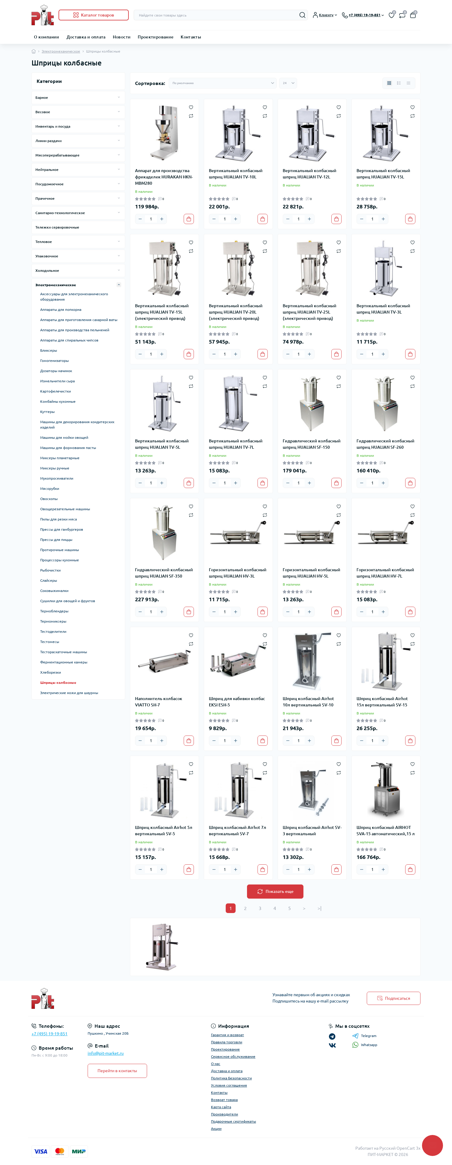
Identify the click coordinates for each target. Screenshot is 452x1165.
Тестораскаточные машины (63, 652)
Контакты (191, 37)
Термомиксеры (53, 621)
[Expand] (118, 97)
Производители (224, 1114)
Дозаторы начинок (56, 371)
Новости (122, 37)
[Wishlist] (191, 107)
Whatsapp (364, 1045)
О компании (46, 37)
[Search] (303, 15)
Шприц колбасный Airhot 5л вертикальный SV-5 (163, 830)
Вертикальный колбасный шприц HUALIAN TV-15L (383, 173)
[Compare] (191, 115)
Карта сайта (221, 1107)
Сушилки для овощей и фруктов (67, 601)
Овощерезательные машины (65, 509)
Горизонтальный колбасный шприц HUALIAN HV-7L (385, 572)
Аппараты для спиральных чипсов (69, 340)
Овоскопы (49, 499)
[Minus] (140, 219)
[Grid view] (389, 83)
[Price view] (408, 83)
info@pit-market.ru (106, 1053)
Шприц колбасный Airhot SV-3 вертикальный (312, 830)
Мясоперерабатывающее (57, 155)
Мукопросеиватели (56, 478)
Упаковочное (46, 256)
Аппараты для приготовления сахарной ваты (78, 320)
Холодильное (47, 270)
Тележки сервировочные (57, 227)
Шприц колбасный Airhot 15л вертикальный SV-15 (382, 701)
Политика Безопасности (231, 1078)
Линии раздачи (48, 141)
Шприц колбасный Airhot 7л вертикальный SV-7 (237, 830)
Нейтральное (47, 169)
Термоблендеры (54, 611)
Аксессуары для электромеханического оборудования (74, 296)
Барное (41, 97)
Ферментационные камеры (63, 662)
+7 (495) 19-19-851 (50, 1033)
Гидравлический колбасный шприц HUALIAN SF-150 (312, 444)
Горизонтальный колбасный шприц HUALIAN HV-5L (311, 572)
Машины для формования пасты (68, 448)
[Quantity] (151, 219)
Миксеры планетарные (60, 458)
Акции (216, 1128)
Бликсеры (48, 350)
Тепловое (43, 242)
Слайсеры (48, 580)
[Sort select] (223, 83)
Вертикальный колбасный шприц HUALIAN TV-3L (383, 308)
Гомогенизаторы (54, 361)
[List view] (399, 83)
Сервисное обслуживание (233, 1056)
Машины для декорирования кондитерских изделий (77, 424)
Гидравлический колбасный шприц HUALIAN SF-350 (164, 572)
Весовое (42, 112)
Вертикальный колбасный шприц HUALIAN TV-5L (162, 444)
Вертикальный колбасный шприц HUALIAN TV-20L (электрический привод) (236, 312)
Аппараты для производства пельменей (74, 330)
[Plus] (162, 219)
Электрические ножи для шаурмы (69, 693)
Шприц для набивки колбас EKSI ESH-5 (237, 701)
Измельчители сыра (57, 381)
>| (319, 908)
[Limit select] (288, 83)
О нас (215, 1064)
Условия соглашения (229, 1085)
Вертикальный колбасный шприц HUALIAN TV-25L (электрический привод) (309, 312)
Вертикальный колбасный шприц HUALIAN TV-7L (236, 444)
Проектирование (155, 37)
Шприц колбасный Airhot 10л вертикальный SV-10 (308, 701)
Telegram (364, 1036)
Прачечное (45, 198)
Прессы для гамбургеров (61, 529)
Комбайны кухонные (58, 401)
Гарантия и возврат (227, 1035)
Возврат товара (224, 1100)
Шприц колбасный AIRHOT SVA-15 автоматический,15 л (386, 830)
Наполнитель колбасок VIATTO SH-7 (158, 701)
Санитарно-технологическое (60, 213)
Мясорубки (49, 488)
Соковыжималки (54, 591)
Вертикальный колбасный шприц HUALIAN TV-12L (309, 173)
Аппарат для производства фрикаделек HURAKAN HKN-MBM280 (164, 177)
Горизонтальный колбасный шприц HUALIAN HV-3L (238, 572)
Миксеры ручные (54, 468)
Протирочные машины (59, 550)
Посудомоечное (49, 184)
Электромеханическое (61, 51)
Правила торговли (226, 1042)
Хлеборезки (50, 672)
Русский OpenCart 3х (399, 1148)
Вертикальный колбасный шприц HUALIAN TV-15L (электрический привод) (162, 312)
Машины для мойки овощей (64, 437)
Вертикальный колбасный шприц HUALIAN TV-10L (236, 173)
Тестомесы (49, 642)
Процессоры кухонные (59, 560)
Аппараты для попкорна (60, 309)
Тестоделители (53, 631)
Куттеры (47, 412)
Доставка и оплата (86, 37)
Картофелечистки (55, 391)
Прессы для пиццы (56, 540)
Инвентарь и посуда (52, 126)
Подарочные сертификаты (233, 1121)
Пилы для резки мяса (58, 519)
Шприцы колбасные (58, 682)
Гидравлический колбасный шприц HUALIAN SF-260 (385, 444)
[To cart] (189, 219)
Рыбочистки (50, 570)
